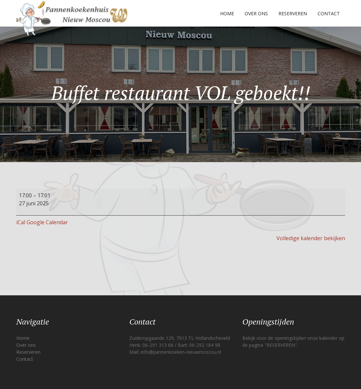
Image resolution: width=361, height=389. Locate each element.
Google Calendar (47, 222)
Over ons (256, 13)
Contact (329, 13)
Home (227, 13)
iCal (20, 222)
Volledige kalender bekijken (310, 238)
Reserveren (292, 13)
